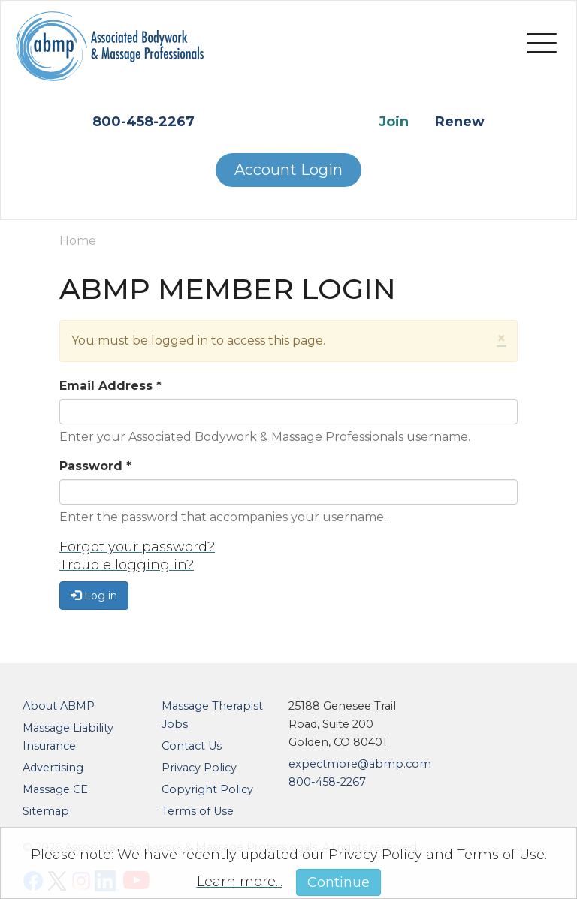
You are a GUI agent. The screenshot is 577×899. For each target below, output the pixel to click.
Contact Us (192, 746)
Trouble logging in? (126, 565)
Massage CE (55, 789)
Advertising (53, 767)
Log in (94, 595)
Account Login (288, 170)
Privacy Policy (199, 767)
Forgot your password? (137, 546)
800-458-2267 (143, 121)
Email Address (110, 386)
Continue (338, 882)
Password (95, 466)
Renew (460, 121)
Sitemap (46, 811)
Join (394, 121)
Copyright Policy (207, 789)
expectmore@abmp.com (359, 764)
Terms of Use (198, 811)
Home (77, 241)
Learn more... (239, 881)
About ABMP (59, 706)
